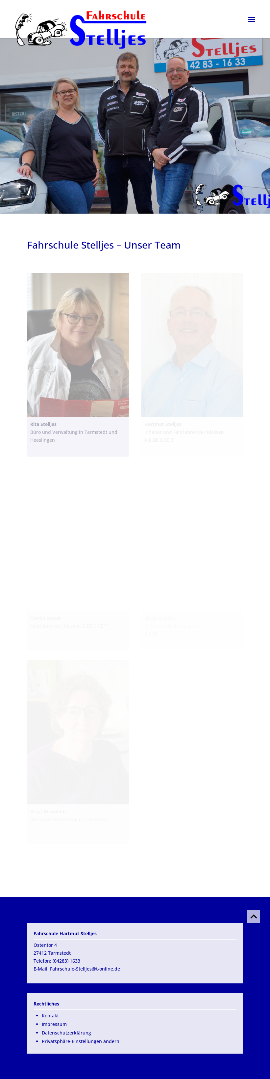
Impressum (54, 1024)
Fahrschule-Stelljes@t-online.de (85, 969)
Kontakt (50, 1015)
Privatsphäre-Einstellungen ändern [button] (80, 1041)
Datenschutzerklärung (66, 1033)
